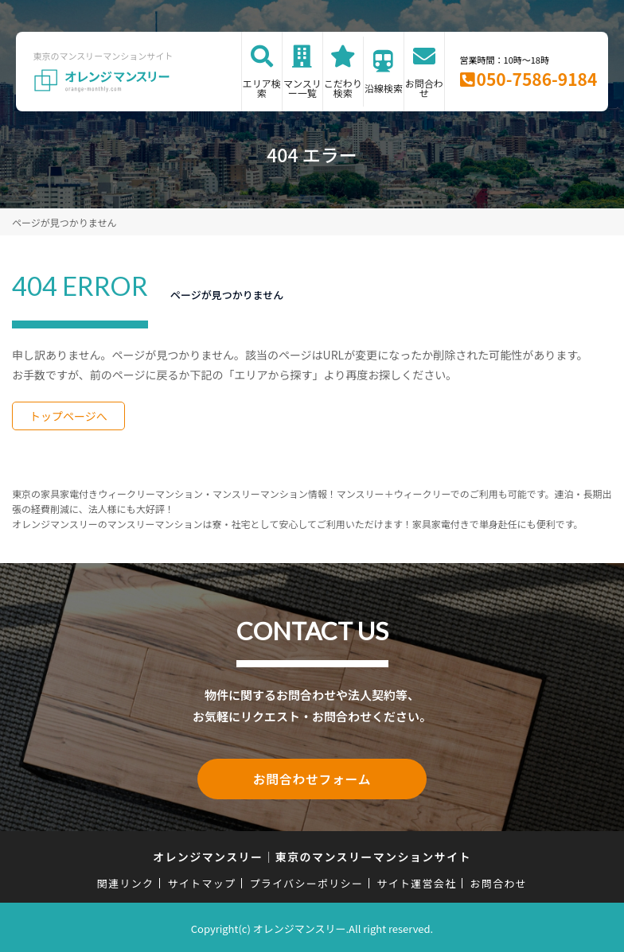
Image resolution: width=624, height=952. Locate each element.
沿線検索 (384, 88)
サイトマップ (202, 881)
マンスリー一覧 (302, 87)
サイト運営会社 (416, 881)
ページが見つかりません (64, 222)
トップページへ (68, 416)
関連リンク (125, 881)
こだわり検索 (343, 87)
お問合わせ (424, 87)
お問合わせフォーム (312, 778)
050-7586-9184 (537, 79)
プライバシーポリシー (306, 881)
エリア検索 (262, 87)
